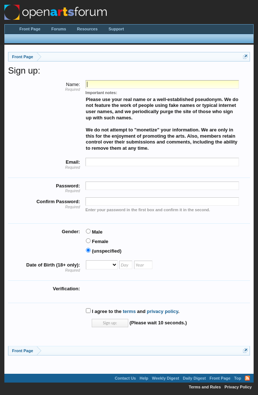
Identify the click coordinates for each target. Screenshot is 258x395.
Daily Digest (194, 378)
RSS (247, 378)
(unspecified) (104, 251)
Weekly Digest (165, 378)
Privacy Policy (238, 387)
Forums (59, 29)
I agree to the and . (132, 311)
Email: (73, 162)
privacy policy (162, 311)
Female (97, 241)
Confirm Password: (58, 201)
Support (116, 29)
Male (94, 232)
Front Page (29, 29)
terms (129, 311)
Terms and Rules (205, 387)
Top (237, 378)
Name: (73, 84)
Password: (68, 186)
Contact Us (125, 378)
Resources (87, 29)
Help (144, 378)
